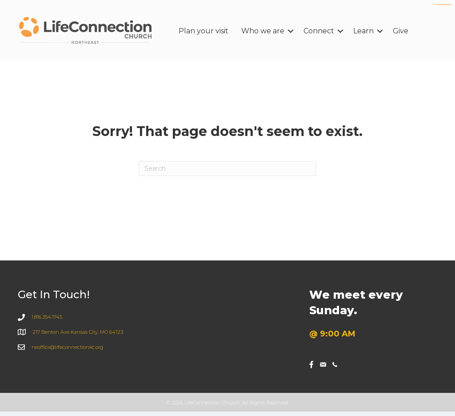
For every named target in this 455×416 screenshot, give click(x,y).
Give (400, 31)
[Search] (227, 168)
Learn (363, 31)
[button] (290, 31)
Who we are (262, 31)
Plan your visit (203, 31)
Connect (318, 31)
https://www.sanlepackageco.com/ (445, 4)
